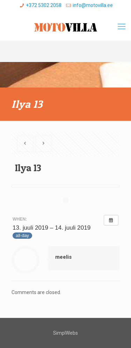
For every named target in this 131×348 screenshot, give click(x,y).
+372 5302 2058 (43, 5)
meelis (63, 257)
